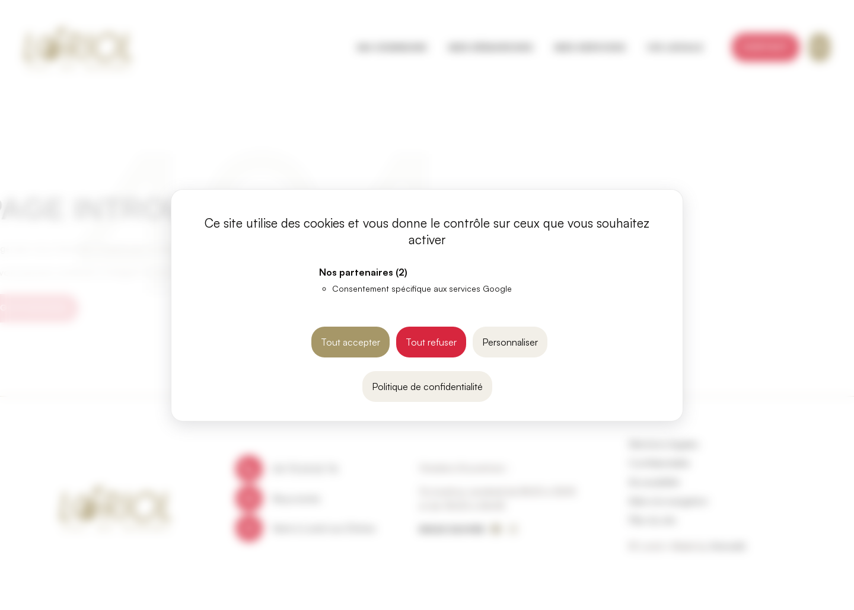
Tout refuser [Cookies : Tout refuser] (431, 342)
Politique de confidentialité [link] (427, 386)
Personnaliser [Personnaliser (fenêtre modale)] (510, 342)
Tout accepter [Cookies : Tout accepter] (350, 342)
